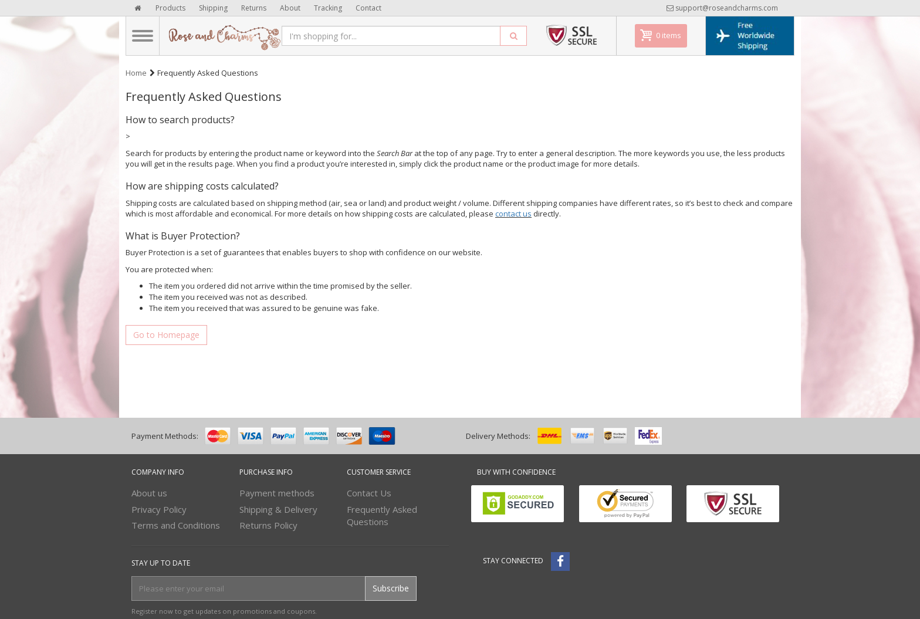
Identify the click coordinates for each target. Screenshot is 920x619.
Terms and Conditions (175, 525)
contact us (513, 213)
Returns (253, 8)
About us (149, 493)
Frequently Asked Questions (382, 515)
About (290, 8)
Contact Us (369, 493)
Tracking (328, 8)
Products (170, 8)
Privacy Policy (159, 509)
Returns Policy (268, 525)
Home (136, 72)
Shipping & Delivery (278, 509)
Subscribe (391, 588)
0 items (668, 35)
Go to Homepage (166, 334)
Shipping (213, 8)
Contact (368, 8)
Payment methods (276, 493)
